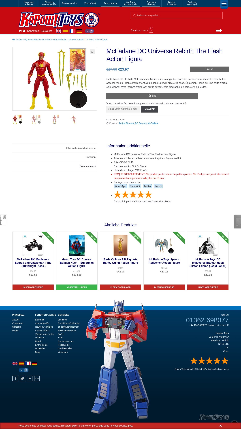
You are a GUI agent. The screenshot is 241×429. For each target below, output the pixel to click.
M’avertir (150, 109)
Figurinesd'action (151, 3)
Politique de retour (67, 330)
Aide (60, 337)
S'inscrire (16, 327)
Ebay (37, 378)
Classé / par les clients (127, 201)
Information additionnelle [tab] (81, 148)
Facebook (134, 186)
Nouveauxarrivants (29, 3)
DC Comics (141, 123)
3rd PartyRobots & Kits (130, 3)
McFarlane (47, 39)
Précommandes (69, 3)
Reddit (158, 186)
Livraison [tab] (91, 157)
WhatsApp (120, 186)
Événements (41, 345)
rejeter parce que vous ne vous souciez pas (108, 425)
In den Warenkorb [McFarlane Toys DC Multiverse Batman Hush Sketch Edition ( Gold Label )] (208, 287)
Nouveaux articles (44, 327)
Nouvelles (46, 31)
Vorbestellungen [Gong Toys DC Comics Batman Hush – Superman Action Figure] (77, 287)
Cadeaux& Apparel (192, 3)
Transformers (110, 3)
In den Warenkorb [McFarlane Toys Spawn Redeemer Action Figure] (164, 287)
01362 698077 (207, 320)
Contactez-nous (24, 31)
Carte (226, 351)
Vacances (63, 352)
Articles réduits (42, 330)
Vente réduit (90, 3)
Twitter (147, 186)
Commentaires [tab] (87, 166)
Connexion (33, 31)
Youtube (29, 378)
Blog (37, 352)
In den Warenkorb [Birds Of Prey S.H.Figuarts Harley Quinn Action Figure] (120, 287)
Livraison (62, 319)
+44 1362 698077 (198, 325)
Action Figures (126, 123)
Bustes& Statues (171, 3)
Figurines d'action (32, 39)
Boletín (38, 341)
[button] (92, 51)
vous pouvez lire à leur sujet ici (63, 425)
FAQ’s (61, 334)
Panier (15, 330)
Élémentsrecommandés (49, 3)
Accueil (20, 31)
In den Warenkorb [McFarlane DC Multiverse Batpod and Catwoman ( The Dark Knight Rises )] (33, 287)
